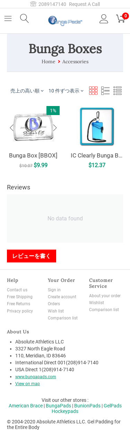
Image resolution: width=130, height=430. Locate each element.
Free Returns (18, 303)
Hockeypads (65, 411)
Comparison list (63, 318)
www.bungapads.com (35, 376)
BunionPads (87, 405)
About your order (105, 295)
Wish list (56, 311)
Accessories (75, 61)
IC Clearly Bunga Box (96, 154)
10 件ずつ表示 (66, 91)
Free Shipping (20, 296)
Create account (62, 296)
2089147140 (48, 4)
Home (48, 61)
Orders (54, 303)
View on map (27, 383)
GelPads (113, 405)
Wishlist (96, 302)
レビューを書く (31, 255)
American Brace (26, 405)
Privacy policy (20, 311)
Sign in (54, 289)
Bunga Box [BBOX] (33, 155)
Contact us (17, 289)
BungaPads (58, 405)
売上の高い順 (26, 91)
